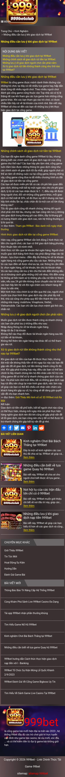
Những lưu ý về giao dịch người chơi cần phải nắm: (30, 62)
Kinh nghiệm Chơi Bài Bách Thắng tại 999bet (42, 443)
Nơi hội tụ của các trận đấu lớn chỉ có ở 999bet (41, 491)
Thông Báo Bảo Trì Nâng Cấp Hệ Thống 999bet (29, 590)
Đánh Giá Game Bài (14, 574)
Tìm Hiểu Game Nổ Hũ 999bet (20, 624)
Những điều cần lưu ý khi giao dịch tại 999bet (27, 34)
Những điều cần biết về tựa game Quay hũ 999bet (42, 467)
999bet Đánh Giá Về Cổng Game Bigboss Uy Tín (29, 681)
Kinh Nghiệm (21, 31)
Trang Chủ (6, 31)
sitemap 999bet (38, 773)
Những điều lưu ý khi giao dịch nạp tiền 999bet (41, 515)
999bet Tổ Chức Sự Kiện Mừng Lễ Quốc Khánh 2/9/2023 (29, 672)
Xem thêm (28, 457)
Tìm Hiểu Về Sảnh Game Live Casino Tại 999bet (29, 693)
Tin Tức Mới (10, 556)
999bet (4, 82)
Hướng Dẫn (10, 568)
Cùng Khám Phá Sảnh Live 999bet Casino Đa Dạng (31, 601)
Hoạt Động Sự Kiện (14, 562)
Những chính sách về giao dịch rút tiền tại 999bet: (29, 59)
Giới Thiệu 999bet (13, 550)
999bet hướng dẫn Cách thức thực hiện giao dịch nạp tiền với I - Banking (30, 661)
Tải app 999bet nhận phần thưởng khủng (26, 613)
